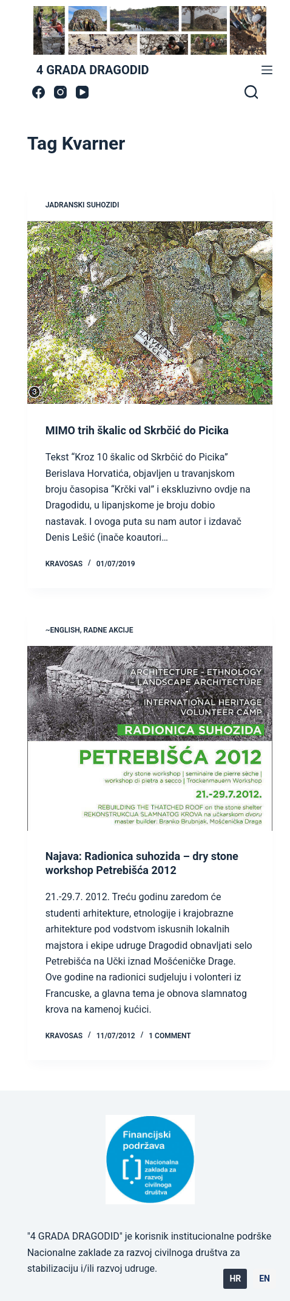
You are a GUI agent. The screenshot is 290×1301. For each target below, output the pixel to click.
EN (264, 1278)
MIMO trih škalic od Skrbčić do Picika (137, 430)
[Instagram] (60, 92)
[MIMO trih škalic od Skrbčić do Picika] (150, 312)
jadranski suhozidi (83, 205)
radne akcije (108, 630)
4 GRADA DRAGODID (92, 70)
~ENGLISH (63, 630)
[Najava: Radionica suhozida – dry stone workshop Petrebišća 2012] (150, 738)
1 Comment (170, 1036)
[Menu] (266, 69)
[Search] (251, 92)
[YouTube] (82, 92)
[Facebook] (38, 92)
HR (235, 1278)
